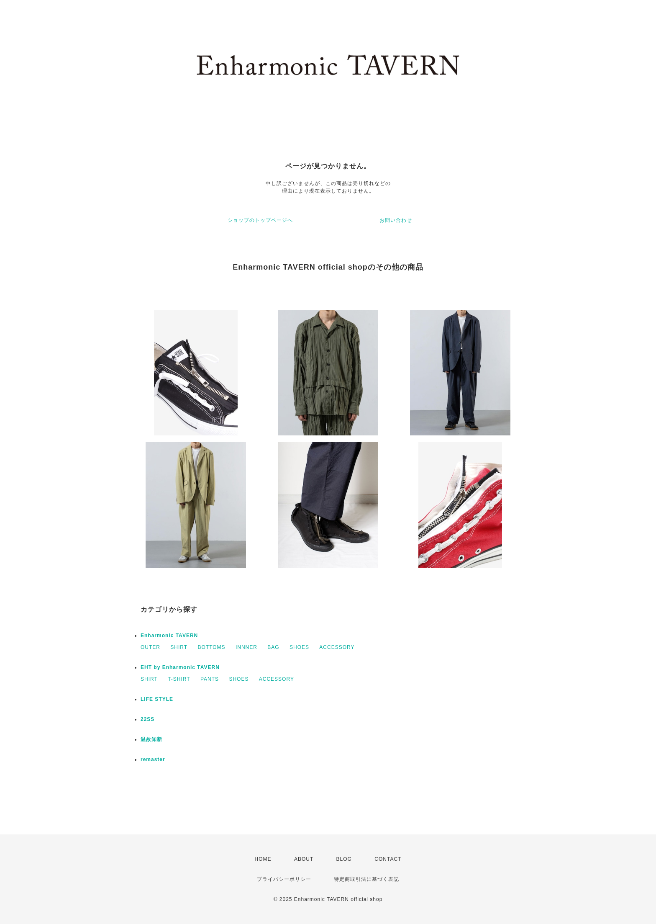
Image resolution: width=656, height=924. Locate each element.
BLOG (344, 859)
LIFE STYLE (157, 699)
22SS (147, 719)
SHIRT (178, 647)
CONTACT (387, 859)
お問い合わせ (395, 220)
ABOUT (303, 859)
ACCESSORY (336, 647)
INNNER (246, 647)
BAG (273, 647)
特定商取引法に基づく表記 (366, 879)
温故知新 (151, 739)
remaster (153, 759)
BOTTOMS (211, 647)
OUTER (150, 647)
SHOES (299, 647)
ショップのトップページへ (260, 220)
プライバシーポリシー (284, 879)
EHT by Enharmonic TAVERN (180, 667)
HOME (263, 859)
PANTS (209, 679)
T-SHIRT (179, 679)
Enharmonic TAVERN (169, 635)
